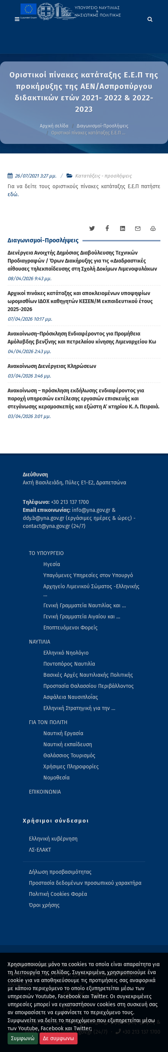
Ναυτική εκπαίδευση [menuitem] (67, 744)
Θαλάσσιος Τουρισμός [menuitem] (69, 755)
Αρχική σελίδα (54, 126)
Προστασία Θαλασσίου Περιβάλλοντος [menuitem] (88, 686)
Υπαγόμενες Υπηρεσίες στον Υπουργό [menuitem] (88, 575)
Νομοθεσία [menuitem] (56, 777)
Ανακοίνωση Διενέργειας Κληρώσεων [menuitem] (52, 366)
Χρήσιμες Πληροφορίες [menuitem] (71, 766)
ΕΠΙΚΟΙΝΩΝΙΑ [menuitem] (45, 792)
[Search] (150, 18)
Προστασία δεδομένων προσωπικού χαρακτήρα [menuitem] (85, 883)
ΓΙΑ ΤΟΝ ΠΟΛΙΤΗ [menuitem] (48, 722)
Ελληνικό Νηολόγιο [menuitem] (66, 653)
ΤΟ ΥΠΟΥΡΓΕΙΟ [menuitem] (46, 553)
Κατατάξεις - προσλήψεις (103, 176)
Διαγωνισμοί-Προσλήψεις (102, 126)
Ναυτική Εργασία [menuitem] (63, 733)
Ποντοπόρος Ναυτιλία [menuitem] (69, 664)
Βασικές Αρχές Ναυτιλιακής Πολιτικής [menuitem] (88, 675)
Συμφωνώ (23, 1038)
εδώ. (13, 194)
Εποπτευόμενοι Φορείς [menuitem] (70, 627)
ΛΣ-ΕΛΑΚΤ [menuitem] (40, 850)
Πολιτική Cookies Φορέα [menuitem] (58, 894)
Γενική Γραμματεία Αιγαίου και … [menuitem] (81, 616)
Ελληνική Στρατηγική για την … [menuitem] (79, 708)
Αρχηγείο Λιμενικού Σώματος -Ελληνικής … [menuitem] (91, 590)
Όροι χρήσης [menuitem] (44, 905)
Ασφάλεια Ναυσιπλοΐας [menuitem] (70, 697)
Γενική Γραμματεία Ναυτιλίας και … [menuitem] (84, 605)
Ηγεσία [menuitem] (51, 564)
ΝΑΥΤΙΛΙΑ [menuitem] (39, 642)
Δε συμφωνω (58, 1038)
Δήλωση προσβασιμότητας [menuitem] (60, 872)
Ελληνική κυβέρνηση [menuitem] (53, 839)
